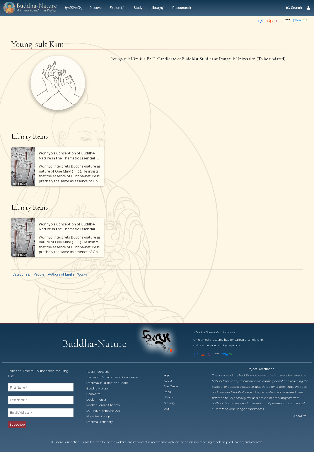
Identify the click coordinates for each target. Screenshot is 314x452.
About (170, 380)
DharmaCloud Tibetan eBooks (109, 382)
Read (170, 392)
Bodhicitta (95, 394)
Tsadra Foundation (101, 371)
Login (170, 408)
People (39, 274)
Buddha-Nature (99, 388)
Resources (182, 8)
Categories (20, 274)
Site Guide (173, 386)
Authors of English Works (67, 274)
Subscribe (17, 425)
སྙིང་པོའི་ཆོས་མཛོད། (73, 8)
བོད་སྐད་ (169, 375)
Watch (170, 397)
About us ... (301, 416)
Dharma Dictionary (102, 421)
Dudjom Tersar (98, 399)
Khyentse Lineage (100, 416)
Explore (118, 8)
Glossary (172, 403)
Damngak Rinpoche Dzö (105, 410)
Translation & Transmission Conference (114, 377)
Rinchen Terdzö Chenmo (105, 405)
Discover (96, 8)
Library (157, 8)
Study (138, 8)
